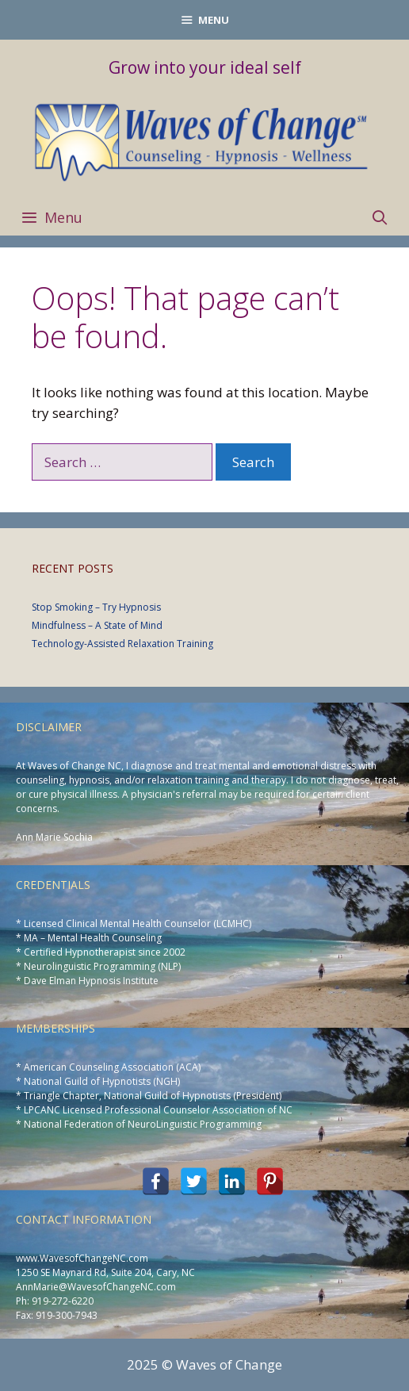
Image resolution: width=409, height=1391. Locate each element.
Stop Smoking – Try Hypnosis (96, 607)
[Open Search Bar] (380, 218)
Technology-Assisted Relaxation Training (122, 643)
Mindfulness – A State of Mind (97, 625)
